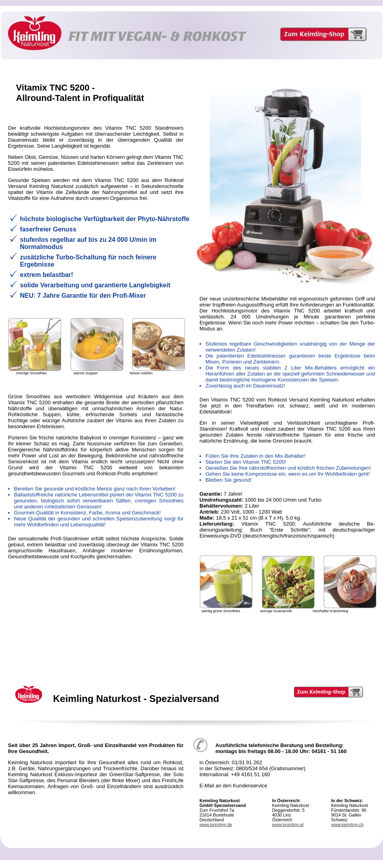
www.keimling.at (288, 824)
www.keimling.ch (347, 824)
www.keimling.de (215, 824)
